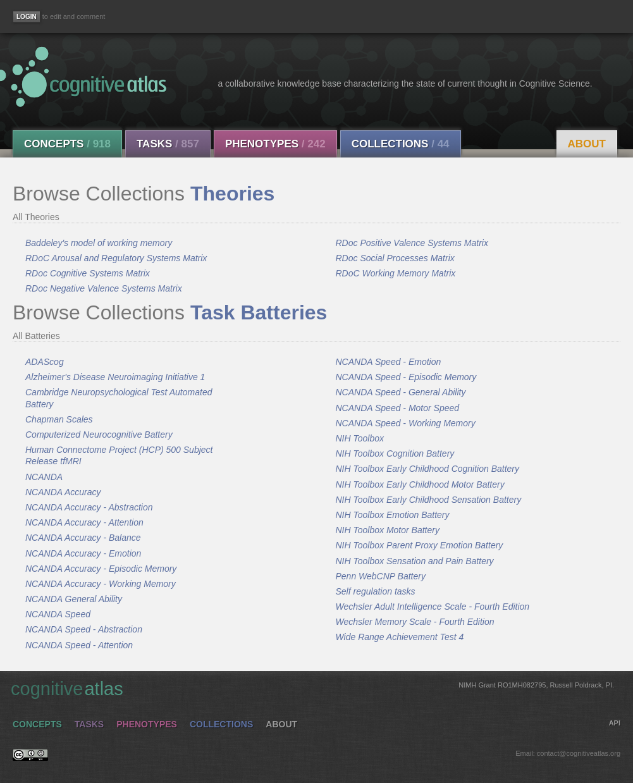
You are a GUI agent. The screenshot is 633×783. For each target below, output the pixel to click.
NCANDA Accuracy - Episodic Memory (100, 569)
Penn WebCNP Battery (381, 576)
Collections (401, 144)
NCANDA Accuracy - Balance (83, 538)
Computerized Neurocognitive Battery (99, 434)
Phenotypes (275, 144)
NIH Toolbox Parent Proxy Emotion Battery (419, 545)
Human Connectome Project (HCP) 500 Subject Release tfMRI (118, 455)
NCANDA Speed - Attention (79, 645)
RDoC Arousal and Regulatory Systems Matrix (116, 258)
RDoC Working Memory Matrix (396, 273)
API (614, 723)
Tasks (168, 144)
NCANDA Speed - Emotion (388, 362)
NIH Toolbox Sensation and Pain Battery (415, 561)
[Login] (26, 17)
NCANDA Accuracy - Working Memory (100, 584)
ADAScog (44, 362)
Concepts (67, 144)
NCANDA (44, 477)
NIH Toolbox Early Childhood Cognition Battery (428, 469)
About (587, 144)
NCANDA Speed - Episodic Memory (406, 377)
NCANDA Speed (57, 614)
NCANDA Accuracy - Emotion (83, 553)
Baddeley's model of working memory (98, 243)
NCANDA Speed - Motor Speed (398, 408)
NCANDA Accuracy (63, 492)
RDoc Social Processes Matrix (395, 258)
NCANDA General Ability (73, 599)
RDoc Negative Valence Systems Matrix (103, 288)
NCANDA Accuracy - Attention (84, 522)
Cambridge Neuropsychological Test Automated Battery (118, 398)
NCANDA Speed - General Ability (401, 392)
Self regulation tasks (375, 591)
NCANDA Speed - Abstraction (83, 629)
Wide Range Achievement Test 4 (400, 637)
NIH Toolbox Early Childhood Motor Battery (420, 484)
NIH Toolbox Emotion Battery (393, 515)
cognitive (312, 688)
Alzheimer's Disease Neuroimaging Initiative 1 (115, 377)
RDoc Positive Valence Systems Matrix (412, 243)
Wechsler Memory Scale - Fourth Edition (415, 622)
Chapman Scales (59, 419)
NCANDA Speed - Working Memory (406, 423)
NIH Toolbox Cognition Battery (395, 453)
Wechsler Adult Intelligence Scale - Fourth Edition (433, 606)
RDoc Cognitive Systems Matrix (87, 273)
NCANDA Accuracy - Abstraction (89, 507)
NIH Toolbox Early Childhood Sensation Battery (429, 500)
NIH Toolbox (360, 438)
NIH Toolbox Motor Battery (387, 530)
